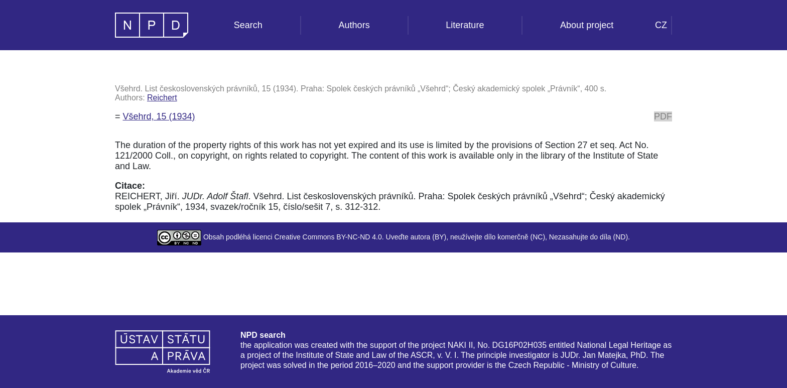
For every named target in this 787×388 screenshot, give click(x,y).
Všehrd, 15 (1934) (159, 116)
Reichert (162, 97)
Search (248, 25)
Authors (354, 25)
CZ (661, 25)
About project (586, 25)
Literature (465, 25)
